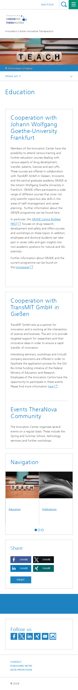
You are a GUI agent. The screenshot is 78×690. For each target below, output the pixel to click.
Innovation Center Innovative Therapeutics (29, 31)
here (51, 386)
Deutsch (47, 4)
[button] (35, 529)
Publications (56, 491)
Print (21, 579)
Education (22, 491)
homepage (22, 267)
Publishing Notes (21, 666)
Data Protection (21, 670)
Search (64, 4)
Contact (15, 662)
